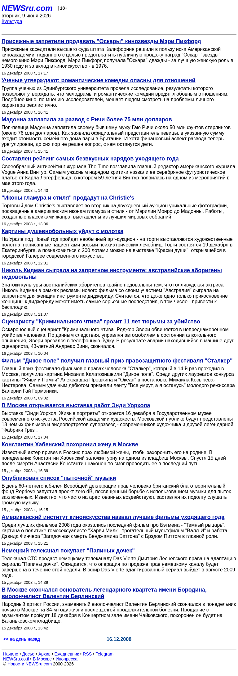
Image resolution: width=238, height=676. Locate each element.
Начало (10, 653)
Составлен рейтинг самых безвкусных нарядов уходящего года (90, 158)
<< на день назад (21, 639)
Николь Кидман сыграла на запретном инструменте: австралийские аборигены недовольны (112, 273)
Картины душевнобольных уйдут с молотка (62, 231)
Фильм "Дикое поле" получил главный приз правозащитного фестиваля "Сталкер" (117, 361)
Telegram (105, 653)
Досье (28, 653)
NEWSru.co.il (16, 658)
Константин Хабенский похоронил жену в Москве (70, 444)
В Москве (42, 658)
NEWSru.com (27, 8)
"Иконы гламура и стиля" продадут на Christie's (68, 198)
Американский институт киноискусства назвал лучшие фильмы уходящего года (113, 517)
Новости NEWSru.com (29, 663)
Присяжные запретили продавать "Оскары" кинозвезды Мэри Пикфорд (101, 41)
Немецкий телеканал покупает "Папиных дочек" (68, 551)
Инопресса (67, 658)
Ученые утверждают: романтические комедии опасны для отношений (99, 80)
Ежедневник (67, 653)
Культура (12, 21)
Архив (44, 653)
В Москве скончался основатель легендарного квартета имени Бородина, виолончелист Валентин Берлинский (104, 593)
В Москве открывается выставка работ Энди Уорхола (76, 405)
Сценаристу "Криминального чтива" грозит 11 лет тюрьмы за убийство (101, 321)
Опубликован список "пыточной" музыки (59, 478)
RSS (87, 653)
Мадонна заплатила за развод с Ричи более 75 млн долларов (87, 119)
